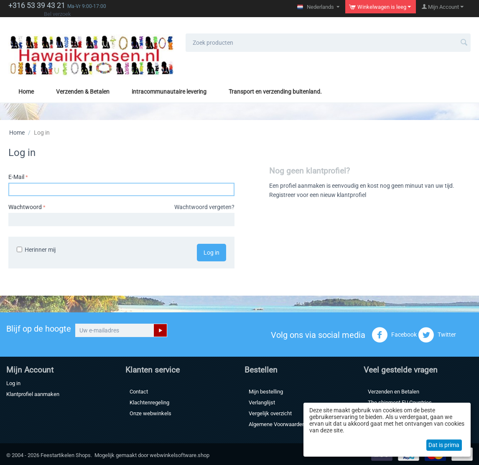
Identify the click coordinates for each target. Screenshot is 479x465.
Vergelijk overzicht (270, 413)
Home (26, 91)
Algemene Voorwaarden (277, 424)
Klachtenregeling (149, 402)
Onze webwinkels (150, 413)
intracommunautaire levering (169, 91)
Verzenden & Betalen (83, 91)
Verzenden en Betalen (393, 391)
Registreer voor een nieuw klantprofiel (317, 195)
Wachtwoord (25, 207)
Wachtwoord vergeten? (204, 207)
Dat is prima (443, 445)
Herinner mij (36, 249)
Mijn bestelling (266, 391)
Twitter (437, 335)
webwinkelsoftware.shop (179, 455)
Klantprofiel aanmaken (32, 394)
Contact (139, 391)
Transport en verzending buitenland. (275, 91)
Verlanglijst (262, 402)
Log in (211, 252)
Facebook (394, 335)
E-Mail (16, 177)
